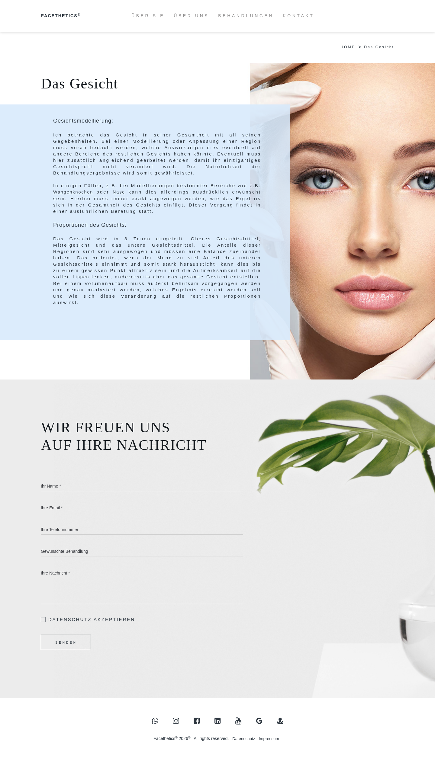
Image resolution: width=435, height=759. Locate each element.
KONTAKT (298, 15)
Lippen (86, 276)
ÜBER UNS (191, 15)
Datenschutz (243, 739)
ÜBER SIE (148, 15)
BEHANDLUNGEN (246, 15)
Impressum (269, 739)
